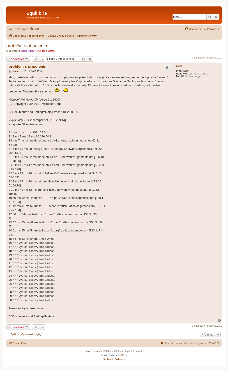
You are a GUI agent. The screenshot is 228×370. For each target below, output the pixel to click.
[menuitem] (34, 29)
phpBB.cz (122, 355)
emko (179, 66)
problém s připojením (27, 45)
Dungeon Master (46, 50)
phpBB (102, 351)
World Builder (28, 50)
